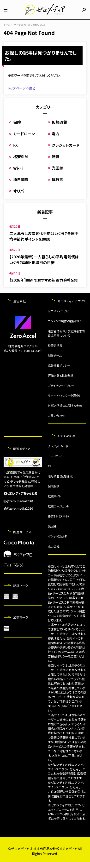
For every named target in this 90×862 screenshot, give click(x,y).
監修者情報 (55, 345)
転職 (56, 156)
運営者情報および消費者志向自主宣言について (66, 333)
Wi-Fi (18, 168)
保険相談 (54, 486)
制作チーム (55, 355)
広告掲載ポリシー (59, 365)
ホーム (6, 24)
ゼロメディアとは (58, 311)
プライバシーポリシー (61, 385)
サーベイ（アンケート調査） (64, 395)
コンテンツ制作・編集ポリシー (66, 321)
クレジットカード (66, 145)
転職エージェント (58, 506)
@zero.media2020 (19, 501)
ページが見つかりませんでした (29, 24)
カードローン (24, 133)
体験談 (57, 179)
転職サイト (54, 496)
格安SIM (20, 156)
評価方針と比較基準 (61, 375)
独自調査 (21, 179)
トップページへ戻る (21, 88)
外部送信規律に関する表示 (65, 405)
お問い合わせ (56, 415)
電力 (56, 133)
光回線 (57, 168)
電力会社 (54, 546)
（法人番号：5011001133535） (23, 350)
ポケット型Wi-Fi (57, 536)
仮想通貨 (59, 122)
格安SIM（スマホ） (58, 516)
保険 (17, 122)
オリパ (18, 191)
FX (15, 145)
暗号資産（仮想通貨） (61, 476)
